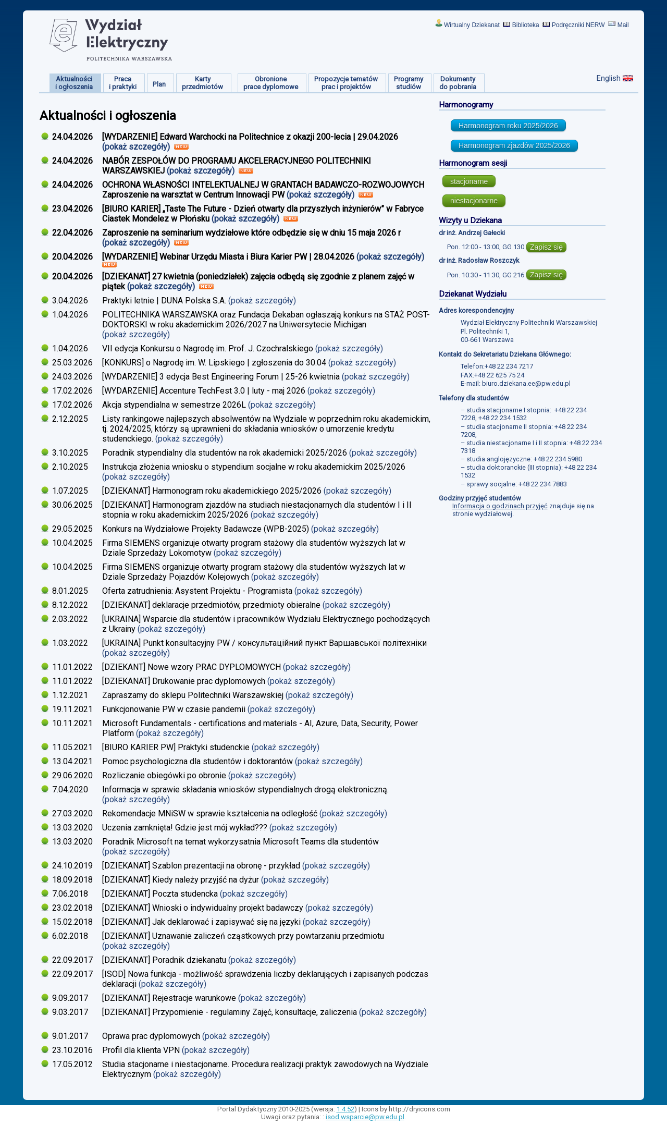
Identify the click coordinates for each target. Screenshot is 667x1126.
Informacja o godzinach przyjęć (500, 506)
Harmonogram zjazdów (514, 145)
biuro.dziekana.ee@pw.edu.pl (526, 383)
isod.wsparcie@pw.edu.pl (365, 1117)
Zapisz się (546, 247)
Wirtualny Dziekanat (472, 25)
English (609, 78)
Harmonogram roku (508, 125)
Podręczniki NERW (578, 25)
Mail (623, 25)
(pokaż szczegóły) (137, 147)
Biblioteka (525, 25)
